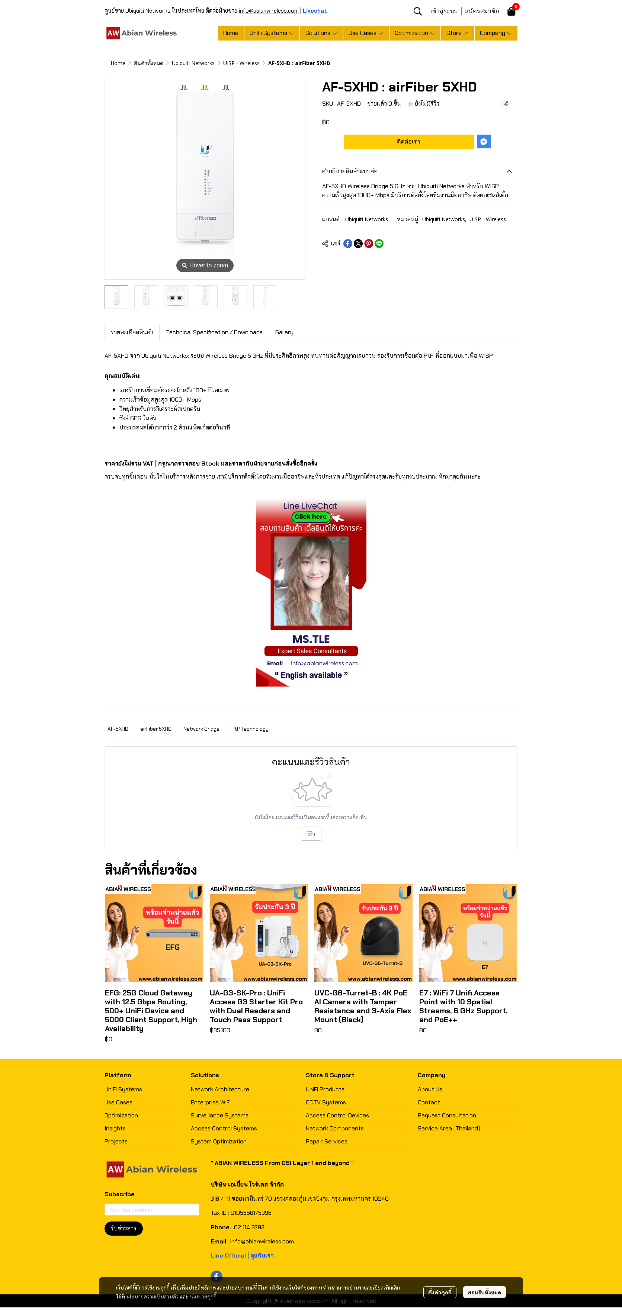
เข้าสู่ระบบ (444, 11)
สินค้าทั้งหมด (148, 63)
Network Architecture (220, 1089)
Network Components (335, 1128)
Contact (429, 1102)
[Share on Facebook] (347, 243)
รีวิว (311, 833)
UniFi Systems (123, 1089)
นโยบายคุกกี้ (203, 1296)
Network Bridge (201, 728)
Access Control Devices (337, 1115)
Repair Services (326, 1141)
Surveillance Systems (220, 1115)
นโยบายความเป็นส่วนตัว (152, 1296)
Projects (116, 1141)
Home (117, 63)
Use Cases (118, 1102)
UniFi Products (325, 1089)
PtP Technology (250, 728)
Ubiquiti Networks (193, 63)
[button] (417, 11)
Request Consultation (447, 1115)
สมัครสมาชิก (482, 11)
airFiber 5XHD (155, 728)
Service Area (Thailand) (449, 1128)
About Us (430, 1089)
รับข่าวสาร (124, 1228)
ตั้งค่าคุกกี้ (440, 1292)
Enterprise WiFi (211, 1102)
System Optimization (219, 1141)
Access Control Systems (224, 1128)
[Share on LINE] (379, 243)
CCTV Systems (326, 1102)
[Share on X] (358, 243)
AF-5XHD (118, 728)
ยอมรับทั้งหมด (484, 1292)
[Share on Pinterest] (368, 243)
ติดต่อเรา (408, 141)
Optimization (121, 1115)
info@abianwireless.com (269, 11)
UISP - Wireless (241, 63)
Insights (115, 1128)
